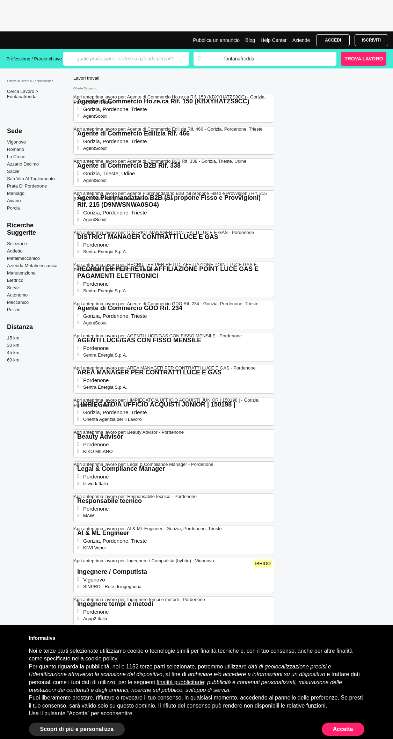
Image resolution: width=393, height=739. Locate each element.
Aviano (14, 200)
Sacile (13, 171)
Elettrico (15, 280)
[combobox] (273, 59)
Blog (250, 40)
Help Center (274, 40)
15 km (13, 338)
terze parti (152, 667)
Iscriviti (371, 40)
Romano (15, 149)
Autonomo (17, 295)
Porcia (13, 208)
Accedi (333, 40)
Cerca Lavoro (21, 91)
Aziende (301, 40)
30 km (13, 345)
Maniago (15, 193)
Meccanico (18, 302)
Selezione (17, 243)
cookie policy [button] (101, 658)
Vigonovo (16, 142)
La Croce (16, 156)
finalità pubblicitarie (180, 682)
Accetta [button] (343, 729)
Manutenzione (21, 273)
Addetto (15, 251)
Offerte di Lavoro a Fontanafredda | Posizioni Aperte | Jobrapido (32, 40)
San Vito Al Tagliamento (31, 178)
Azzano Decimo (23, 164)
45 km (13, 352)
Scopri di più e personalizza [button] (77, 729)
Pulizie (13, 309)
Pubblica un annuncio (216, 40)
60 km (13, 360)
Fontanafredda (22, 96)
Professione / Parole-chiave (34, 58)
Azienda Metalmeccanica (32, 265)
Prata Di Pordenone (27, 186)
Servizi (14, 287)
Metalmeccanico (23, 258)
